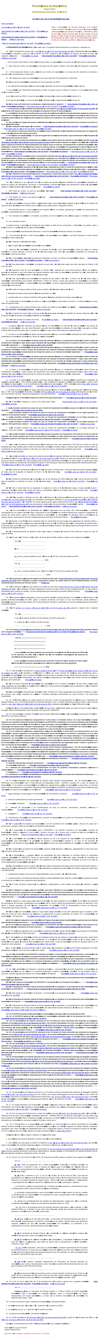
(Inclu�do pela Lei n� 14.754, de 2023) (17, 465)
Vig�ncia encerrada (16, 39)
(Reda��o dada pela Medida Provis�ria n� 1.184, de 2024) (54, 424)
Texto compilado (7, 24)
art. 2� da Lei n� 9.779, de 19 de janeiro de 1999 (39, 458)
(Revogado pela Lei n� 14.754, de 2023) (42, 106)
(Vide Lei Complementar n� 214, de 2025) (18, 43)
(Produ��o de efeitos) (16, 106)
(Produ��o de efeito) (30, 56)
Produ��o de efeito (66, 106)
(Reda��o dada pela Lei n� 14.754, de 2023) (42, 419)
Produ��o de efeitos (43, 43)
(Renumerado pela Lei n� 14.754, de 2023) (79, 402)
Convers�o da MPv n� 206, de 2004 (15, 27)
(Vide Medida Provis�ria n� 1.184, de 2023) (61, 126)
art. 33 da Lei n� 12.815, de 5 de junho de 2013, (70, 1097)
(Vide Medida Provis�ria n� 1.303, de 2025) (18, 37)
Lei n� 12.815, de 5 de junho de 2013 (19, 1094)
